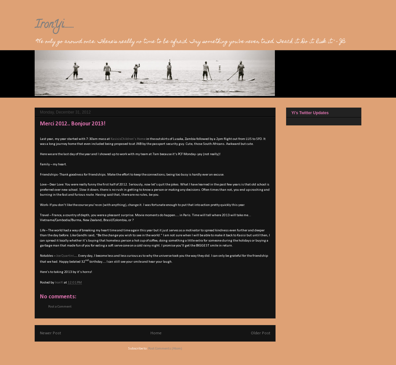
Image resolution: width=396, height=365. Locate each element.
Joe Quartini (65, 256)
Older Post (260, 333)
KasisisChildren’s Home (128, 139)
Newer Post (50, 333)
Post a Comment (60, 307)
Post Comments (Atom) (165, 348)
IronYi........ (54, 25)
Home (156, 333)
